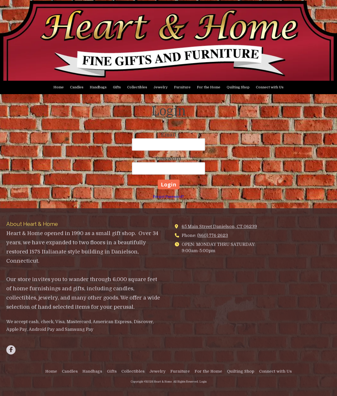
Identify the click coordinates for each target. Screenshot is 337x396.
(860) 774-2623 (212, 235)
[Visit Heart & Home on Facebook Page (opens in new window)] (11, 349)
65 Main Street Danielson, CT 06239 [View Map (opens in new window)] (219, 226)
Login (203, 381)
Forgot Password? (168, 197)
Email (168, 135)
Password (168, 159)
